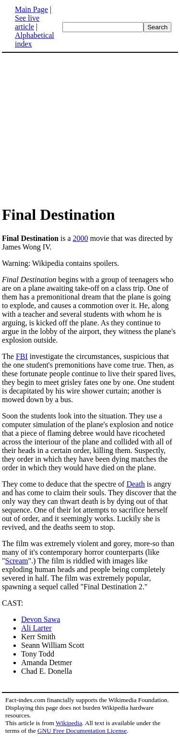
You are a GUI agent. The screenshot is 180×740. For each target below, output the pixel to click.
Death (135, 484)
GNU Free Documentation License (82, 730)
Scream (16, 561)
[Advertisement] (90, 128)
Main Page (31, 9)
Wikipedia (69, 723)
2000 (80, 238)
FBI (22, 356)
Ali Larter (36, 628)
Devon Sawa (40, 619)
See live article (27, 22)
